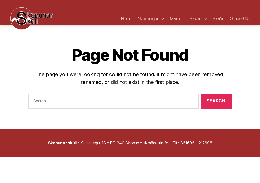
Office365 (240, 18)
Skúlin (195, 18)
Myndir (177, 18)
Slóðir (218, 18)
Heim (126, 18)
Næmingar (147, 18)
